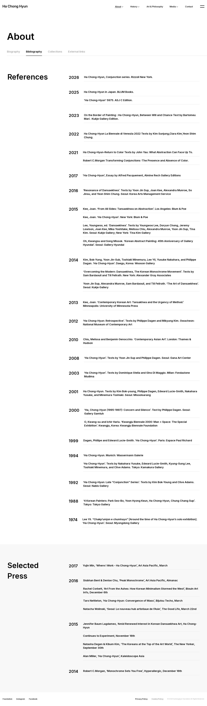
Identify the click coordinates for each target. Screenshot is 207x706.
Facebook (33, 699)
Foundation (7, 699)
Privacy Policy (141, 699)
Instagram (20, 699)
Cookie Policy (157, 699)
